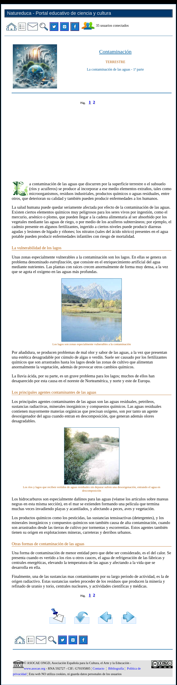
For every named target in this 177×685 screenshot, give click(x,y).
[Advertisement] (91, 140)
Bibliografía (116, 668)
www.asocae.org (34, 668)
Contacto (98, 668)
